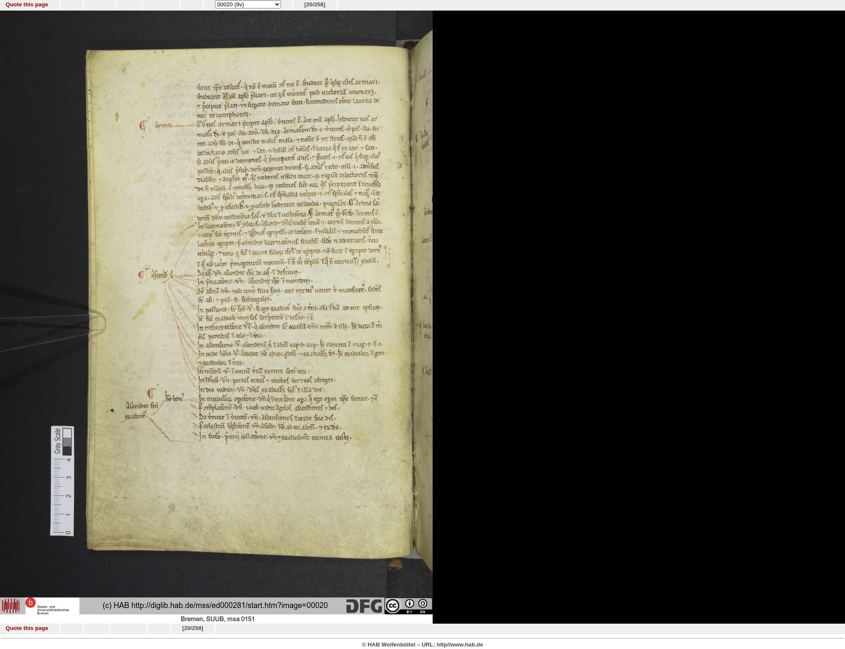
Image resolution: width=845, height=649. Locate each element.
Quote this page (26, 4)
